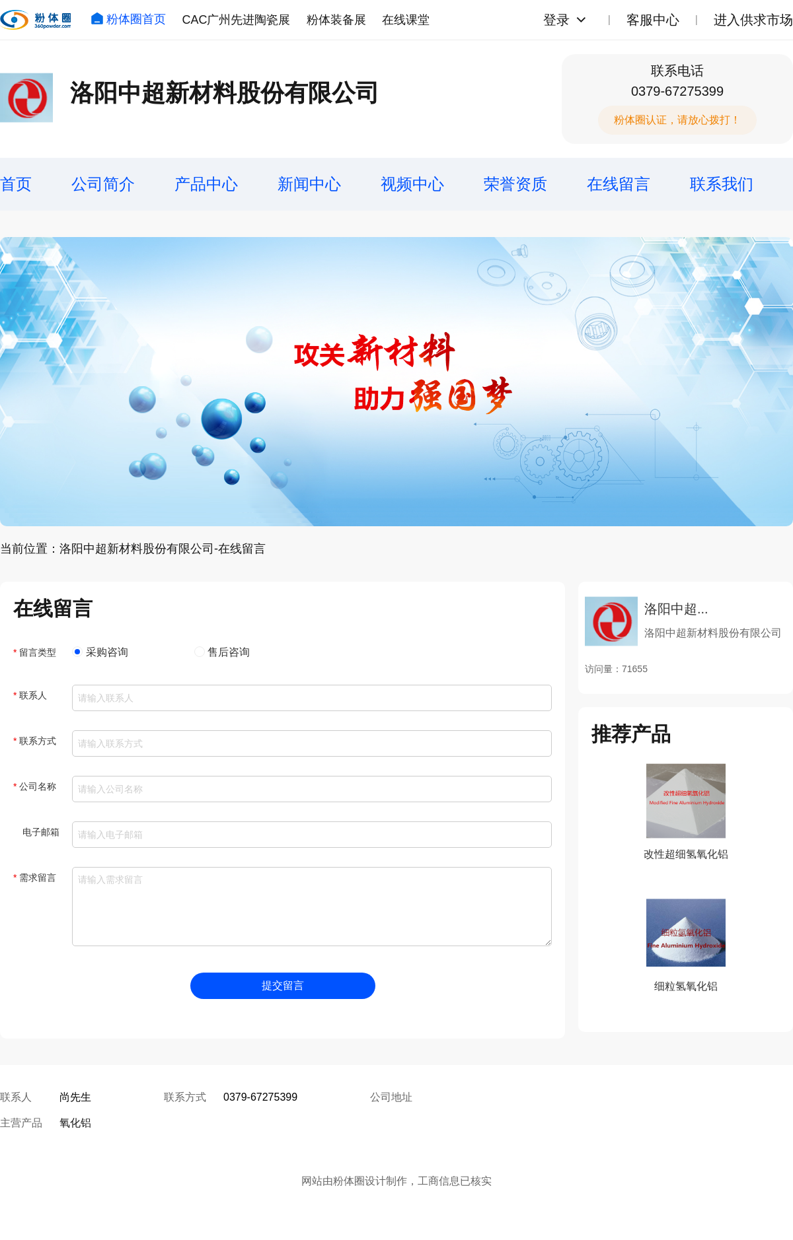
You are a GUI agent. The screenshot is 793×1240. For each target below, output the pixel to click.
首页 (16, 184)
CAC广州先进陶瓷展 (236, 19)
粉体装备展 (336, 19)
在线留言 (618, 184)
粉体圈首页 (128, 19)
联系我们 (721, 184)
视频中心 (412, 184)
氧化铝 (75, 1122)
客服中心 (652, 19)
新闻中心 (309, 184)
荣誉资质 (515, 184)
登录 (556, 19)
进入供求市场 (753, 19)
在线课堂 (406, 19)
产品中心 (206, 184)
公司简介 (103, 184)
